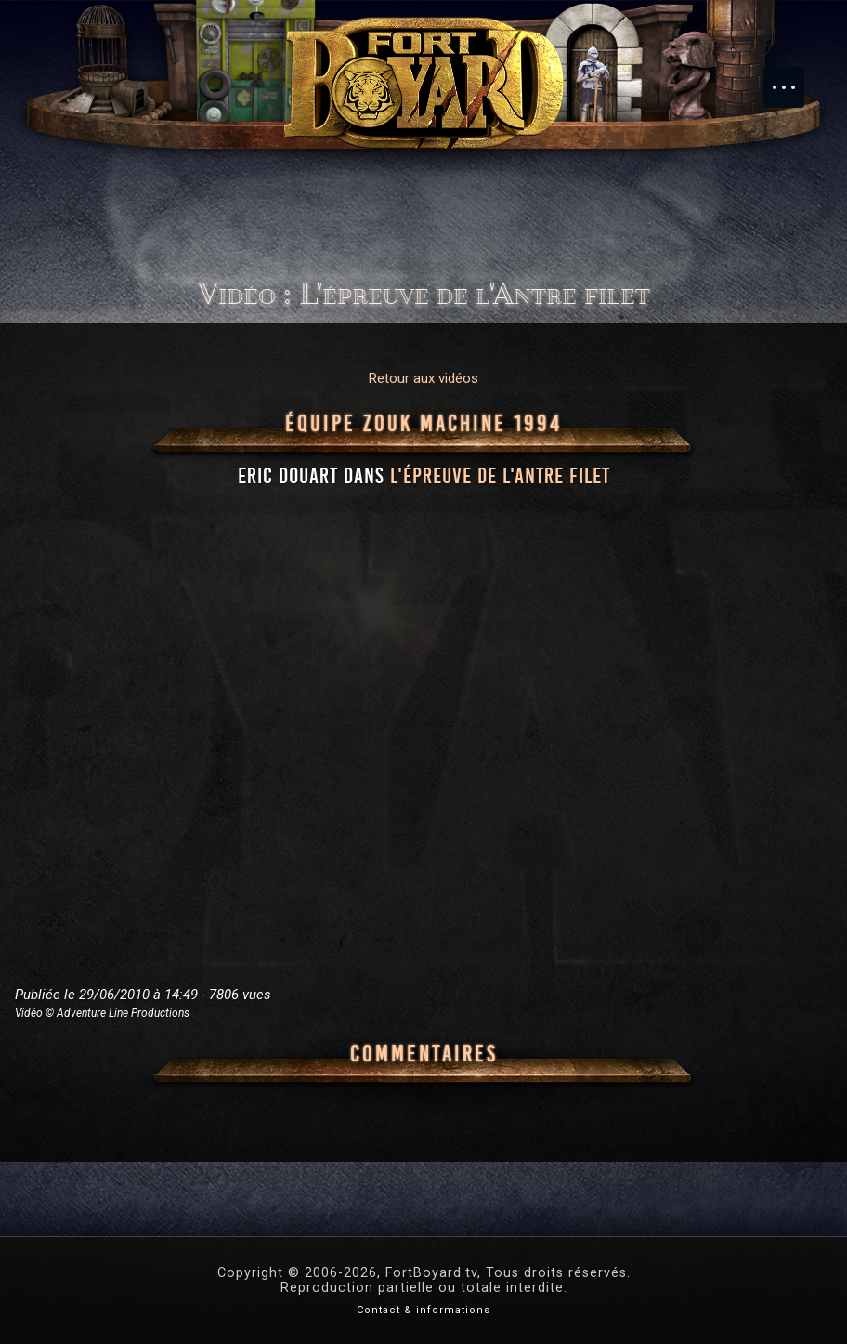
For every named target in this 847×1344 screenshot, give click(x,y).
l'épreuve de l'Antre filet (500, 476)
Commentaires (424, 1054)
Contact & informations (423, 1310)
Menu (793, 78)
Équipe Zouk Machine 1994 (423, 424)
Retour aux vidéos (423, 378)
